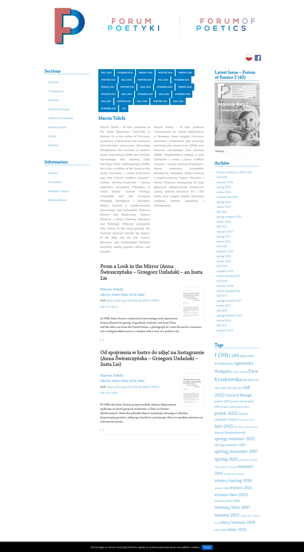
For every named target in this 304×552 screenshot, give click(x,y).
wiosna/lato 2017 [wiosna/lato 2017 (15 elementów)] (232, 507)
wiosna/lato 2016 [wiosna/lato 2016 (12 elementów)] (227, 501)
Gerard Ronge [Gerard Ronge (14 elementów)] (238, 395)
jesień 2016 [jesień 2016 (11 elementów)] (237, 401)
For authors (55, 182)
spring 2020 (185, 87)
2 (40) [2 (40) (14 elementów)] (234, 355)
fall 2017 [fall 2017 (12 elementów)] (226, 388)
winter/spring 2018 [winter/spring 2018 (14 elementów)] (233, 480)
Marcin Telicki (112, 289)
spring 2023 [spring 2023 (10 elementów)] (244, 459)
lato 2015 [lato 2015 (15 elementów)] (224, 426)
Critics (52, 136)
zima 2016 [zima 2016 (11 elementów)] (221, 530)
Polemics (53, 145)
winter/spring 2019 (228, 276)
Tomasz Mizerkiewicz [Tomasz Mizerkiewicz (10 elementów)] (234, 474)
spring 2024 (145, 72)
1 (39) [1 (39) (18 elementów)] (221, 354)
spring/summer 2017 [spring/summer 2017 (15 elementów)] (236, 451)
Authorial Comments (60, 118)
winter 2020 (108, 94)
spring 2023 (185, 72)
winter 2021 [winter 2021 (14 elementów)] (241, 487)
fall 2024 (106, 72)
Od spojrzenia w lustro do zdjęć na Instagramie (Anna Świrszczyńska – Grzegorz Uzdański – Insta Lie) (152, 358)
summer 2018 (182, 94)
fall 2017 (106, 101)
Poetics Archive (57, 127)
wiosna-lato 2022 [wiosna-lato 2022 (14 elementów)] (231, 494)
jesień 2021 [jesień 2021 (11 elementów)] (242, 407)
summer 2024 (125, 72)
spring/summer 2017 (229, 301)
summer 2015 (108, 108)
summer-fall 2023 (227, 197)
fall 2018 (164, 94)
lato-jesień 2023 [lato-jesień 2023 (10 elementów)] (246, 419)
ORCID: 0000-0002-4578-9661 (122, 295)
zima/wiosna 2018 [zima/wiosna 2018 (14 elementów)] (237, 522)
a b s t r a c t (109, 306)
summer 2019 (145, 94)
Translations (55, 91)
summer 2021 (181, 79)
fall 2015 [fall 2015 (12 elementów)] (248, 380)
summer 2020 (164, 87)
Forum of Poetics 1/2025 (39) (234, 172)
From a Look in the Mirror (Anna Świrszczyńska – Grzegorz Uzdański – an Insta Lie (151, 272)
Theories (53, 82)
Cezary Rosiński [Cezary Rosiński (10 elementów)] (240, 372)
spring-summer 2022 (229, 216)
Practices (53, 100)
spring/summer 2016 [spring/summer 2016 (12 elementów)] (230, 445)
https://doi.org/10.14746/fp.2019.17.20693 (133, 300)
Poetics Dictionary (59, 109)
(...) (102, 339)
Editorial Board (57, 200)
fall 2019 (127, 94)
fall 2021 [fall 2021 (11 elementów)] (238, 388)
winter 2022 (145, 79)
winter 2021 (127, 87)
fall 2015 (178, 101)
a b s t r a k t (109, 393)
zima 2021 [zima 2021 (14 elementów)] (236, 529)
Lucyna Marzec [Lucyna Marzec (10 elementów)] (250, 427)
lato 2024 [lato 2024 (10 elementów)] (238, 427)
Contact (53, 173)
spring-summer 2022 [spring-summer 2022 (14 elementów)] (235, 438)
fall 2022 (126, 79)
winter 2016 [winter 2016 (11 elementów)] (222, 488)
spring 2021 (107, 87)
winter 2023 (108, 79)
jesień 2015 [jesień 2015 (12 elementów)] (222, 401)
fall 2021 (163, 79)
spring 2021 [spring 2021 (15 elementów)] (226, 459)
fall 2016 (142, 101)
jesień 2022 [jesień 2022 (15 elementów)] (226, 413)
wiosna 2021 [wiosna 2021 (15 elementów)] (227, 515)
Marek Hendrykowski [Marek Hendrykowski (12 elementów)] (230, 432)
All (124, 108)
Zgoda (207, 547)
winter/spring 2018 (228, 291)
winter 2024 (165, 72)
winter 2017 (124, 101)
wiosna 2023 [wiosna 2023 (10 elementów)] (246, 515)
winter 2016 (160, 101)
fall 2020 (145, 87)
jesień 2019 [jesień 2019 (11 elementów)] (228, 407)
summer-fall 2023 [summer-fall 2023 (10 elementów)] (228, 467)
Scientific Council (58, 191)
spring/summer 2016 (229, 315)
